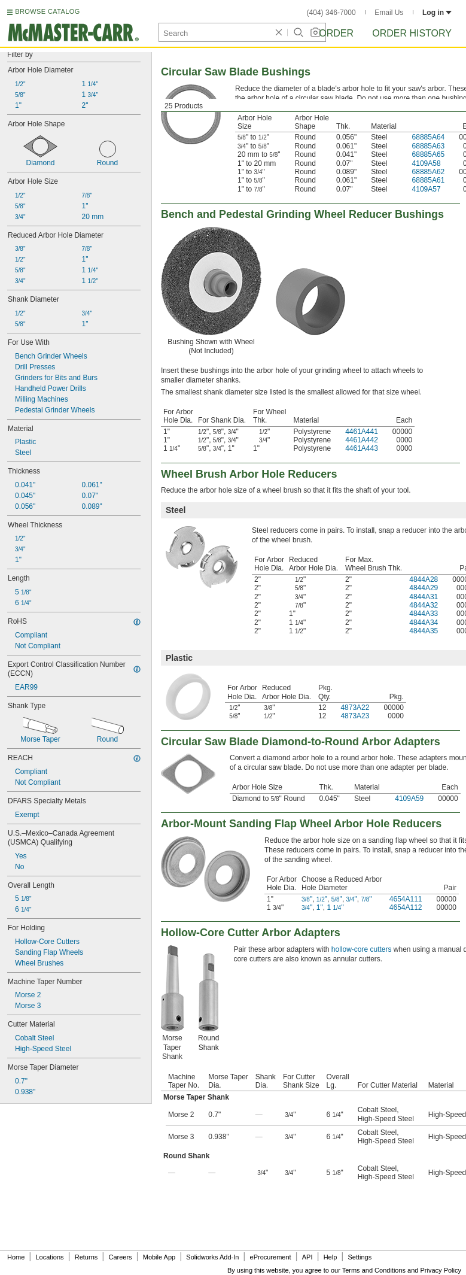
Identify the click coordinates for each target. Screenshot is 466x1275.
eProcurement (270, 1257)
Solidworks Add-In (212, 1257)
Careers (120, 1257)
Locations (50, 1257)
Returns (86, 1257)
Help (330, 1257)
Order (336, 33)
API (307, 1257)
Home (16, 1257)
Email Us (388, 12)
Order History (412, 33)
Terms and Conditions (374, 1270)
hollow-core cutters (361, 949)
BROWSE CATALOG (47, 11)
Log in (437, 12)
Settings (359, 1257)
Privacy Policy (441, 1270)
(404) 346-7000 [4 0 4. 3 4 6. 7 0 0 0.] (331, 12)
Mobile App (159, 1257)
